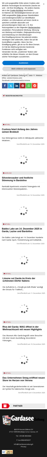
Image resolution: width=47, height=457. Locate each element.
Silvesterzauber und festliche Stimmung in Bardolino (17, 179)
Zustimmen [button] (23, 63)
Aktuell (7, 124)
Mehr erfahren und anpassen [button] (23, 69)
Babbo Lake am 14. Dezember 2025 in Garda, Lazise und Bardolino (22, 230)
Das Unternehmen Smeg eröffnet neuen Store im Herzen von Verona (24, 379)
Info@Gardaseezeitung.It (23, 444)
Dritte (19, 15)
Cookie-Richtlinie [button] (16, 10)
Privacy (23, 446)
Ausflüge (8, 173)
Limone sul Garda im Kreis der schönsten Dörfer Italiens (19, 279)
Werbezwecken (34, 27)
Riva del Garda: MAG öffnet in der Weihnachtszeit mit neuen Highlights (22, 328)
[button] (44, 4)
